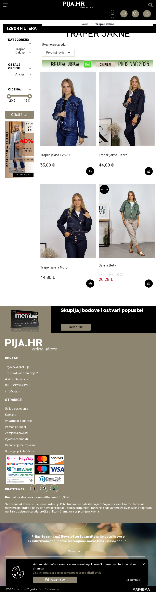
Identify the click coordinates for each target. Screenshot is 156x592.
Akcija (23, 74)
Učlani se (76, 327)
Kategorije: (18, 40)
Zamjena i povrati (16, 433)
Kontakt (10, 415)
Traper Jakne (23, 50)
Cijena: (14, 89)
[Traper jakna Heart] (149, 171)
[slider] (9, 96)
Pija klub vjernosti (16, 439)
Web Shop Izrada (49, 589)
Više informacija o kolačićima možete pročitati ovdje (67, 573)
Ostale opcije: (14, 66)
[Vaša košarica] (147, 13)
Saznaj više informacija (76, 316)
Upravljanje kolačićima (19, 451)
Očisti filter (19, 115)
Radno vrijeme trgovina (20, 445)
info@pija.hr (13, 391)
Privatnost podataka (18, 421)
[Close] (55, 580)
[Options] (132, 580)
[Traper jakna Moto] (90, 283)
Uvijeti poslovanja (16, 408)
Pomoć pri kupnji (15, 427)
